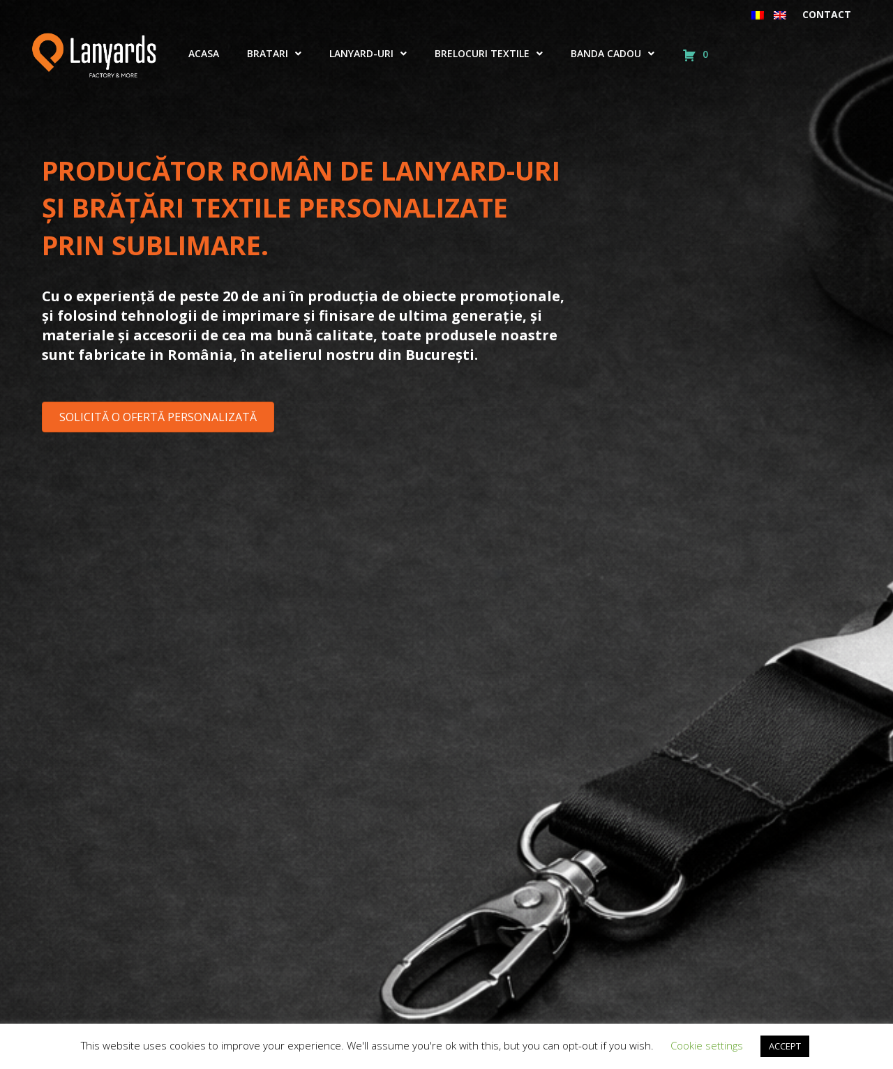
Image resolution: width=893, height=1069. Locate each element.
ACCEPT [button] (785, 1046)
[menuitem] (757, 15)
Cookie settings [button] (706, 1045)
